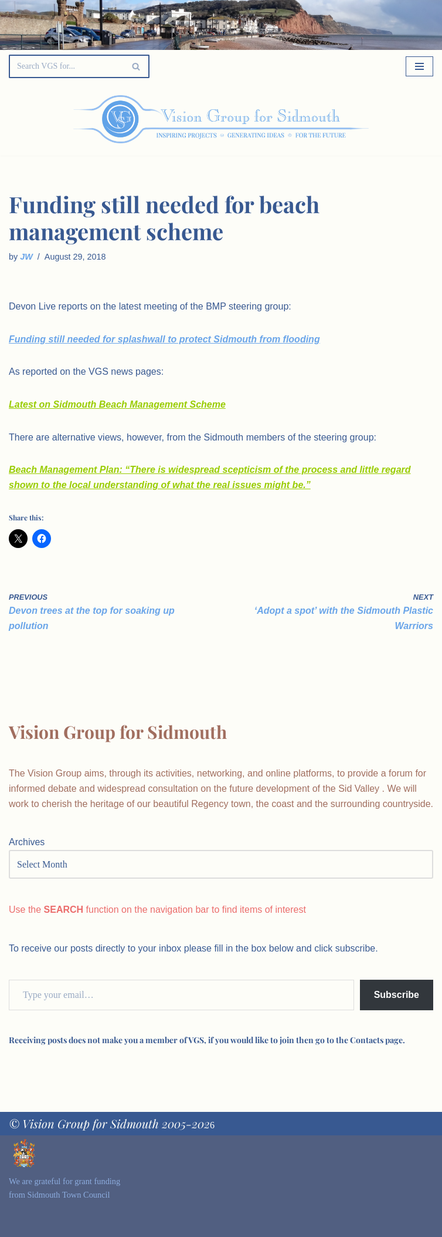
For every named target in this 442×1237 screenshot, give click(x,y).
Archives (27, 842)
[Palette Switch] (372, 119)
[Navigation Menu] (419, 66)
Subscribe (396, 995)
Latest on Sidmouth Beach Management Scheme (117, 404)
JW (26, 256)
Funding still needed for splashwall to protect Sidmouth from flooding (164, 339)
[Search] (66, 66)
